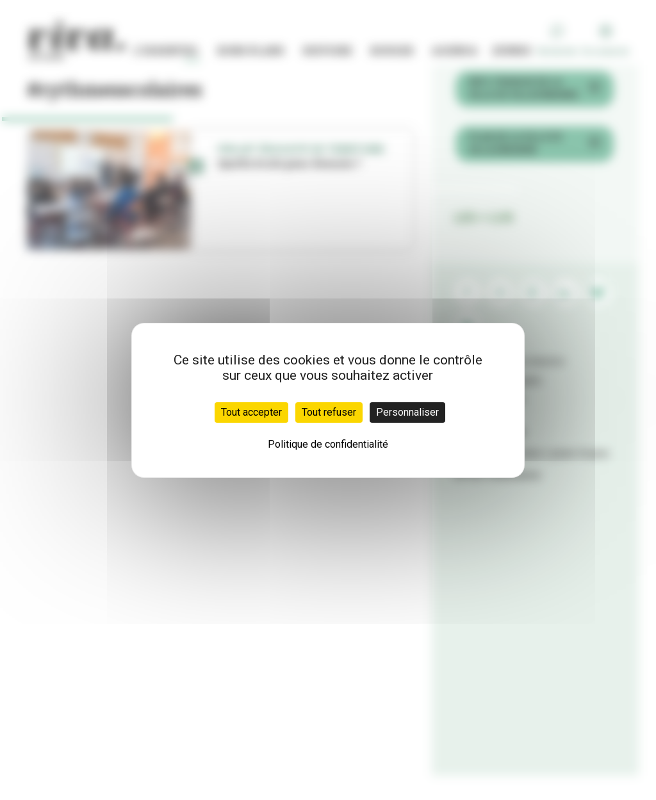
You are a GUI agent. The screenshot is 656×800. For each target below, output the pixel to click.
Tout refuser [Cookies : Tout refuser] (329, 412)
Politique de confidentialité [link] (328, 444)
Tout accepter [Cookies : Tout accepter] (251, 412)
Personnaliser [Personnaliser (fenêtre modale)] (407, 412)
